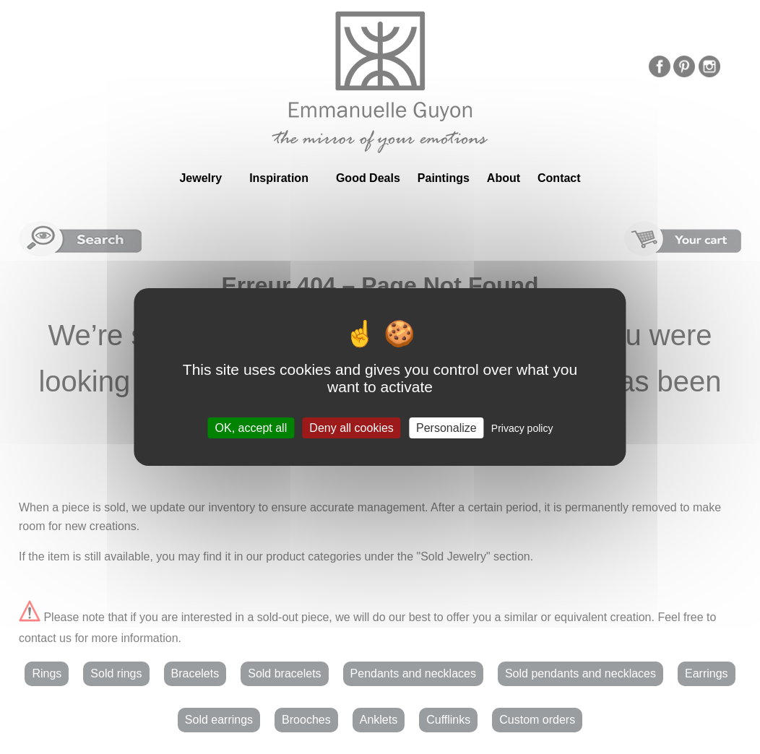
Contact (559, 178)
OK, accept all (251, 428)
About (503, 178)
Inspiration (278, 178)
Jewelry (200, 178)
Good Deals (368, 178)
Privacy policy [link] (522, 428)
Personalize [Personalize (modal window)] (446, 428)
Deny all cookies (351, 428)
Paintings (444, 178)
